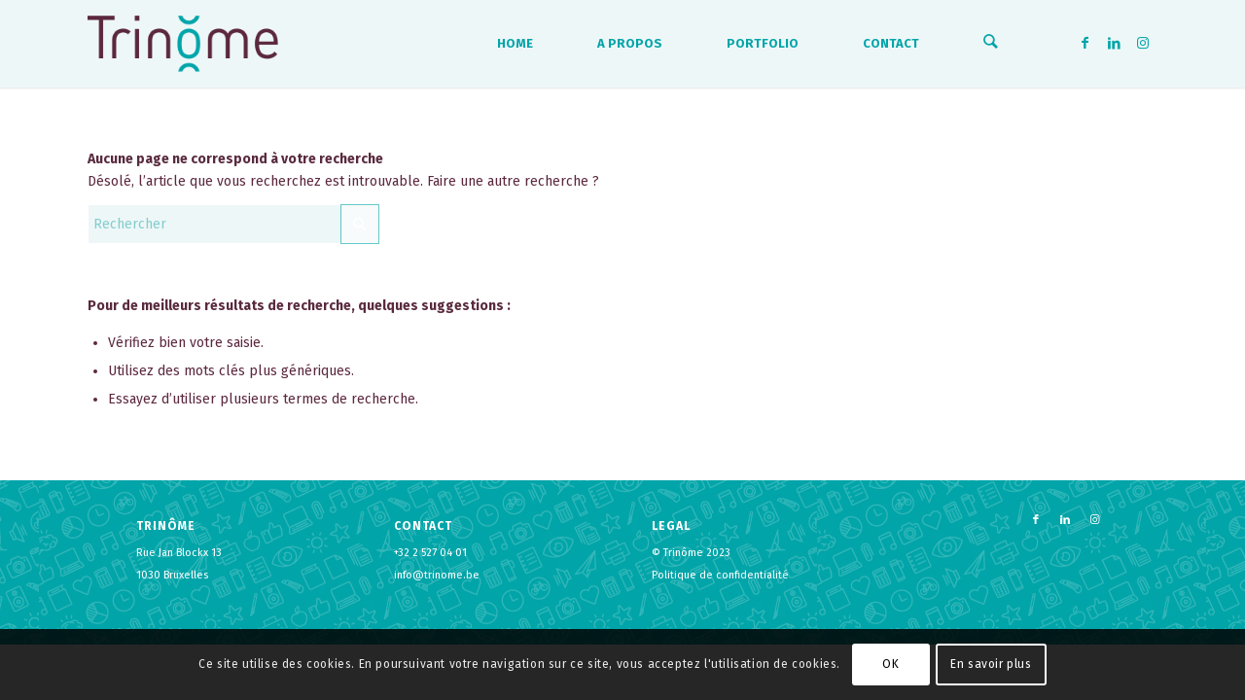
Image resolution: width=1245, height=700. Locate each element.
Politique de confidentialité (720, 575)
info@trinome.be (437, 575)
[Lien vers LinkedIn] (1113, 42)
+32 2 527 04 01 (430, 552)
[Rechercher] (992, 44)
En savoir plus (990, 664)
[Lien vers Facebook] (1084, 42)
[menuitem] (517, 44)
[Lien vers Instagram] (1142, 42)
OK (890, 664)
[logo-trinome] (183, 44)
